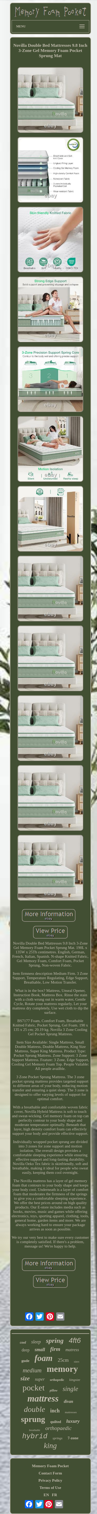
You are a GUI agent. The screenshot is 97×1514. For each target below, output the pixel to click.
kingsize (74, 1380)
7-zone (73, 1438)
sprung (33, 1419)
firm (55, 1349)
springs (57, 1438)
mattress (43, 1399)
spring (55, 1340)
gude (25, 1361)
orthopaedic (58, 1428)
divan (68, 1401)
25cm (63, 1360)
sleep (36, 1341)
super (40, 1379)
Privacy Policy (50, 1480)
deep (25, 1350)
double (34, 1409)
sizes (76, 1361)
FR (54, 1495)
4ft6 (75, 1340)
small (40, 1349)
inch (55, 1410)
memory (62, 1369)
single (70, 1388)
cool (23, 1342)
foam (44, 1358)
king (50, 1445)
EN (46, 1495)
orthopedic (57, 1380)
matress (72, 1349)
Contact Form (50, 1473)
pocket (33, 1387)
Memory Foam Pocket (50, 1466)
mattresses (71, 1412)
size (25, 1378)
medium (32, 1370)
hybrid (34, 1436)
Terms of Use (50, 1488)
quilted (55, 1422)
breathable (34, 1430)
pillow (53, 1390)
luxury (73, 1421)
